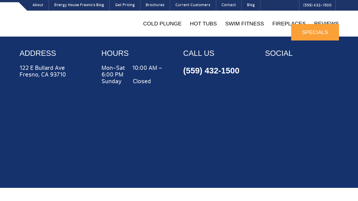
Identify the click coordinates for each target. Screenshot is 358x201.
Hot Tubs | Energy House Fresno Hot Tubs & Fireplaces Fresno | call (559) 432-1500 (39, 19)
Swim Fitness (244, 24)
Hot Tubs (203, 24)
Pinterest (284, 7)
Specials (315, 32)
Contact (229, 5)
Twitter (275, 7)
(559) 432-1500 (317, 5)
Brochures (155, 5)
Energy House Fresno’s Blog (79, 5)
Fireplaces (289, 24)
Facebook (266, 7)
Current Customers (192, 5)
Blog (251, 5)
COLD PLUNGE (162, 24)
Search (292, 4)
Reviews (326, 24)
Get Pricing (125, 5)
